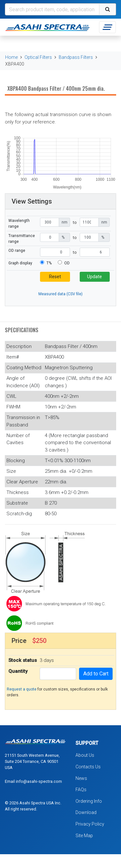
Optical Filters (38, 57)
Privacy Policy (90, 824)
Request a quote (21, 689)
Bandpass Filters (76, 57)
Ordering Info (89, 801)
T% (49, 263)
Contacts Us (88, 766)
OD (67, 263)
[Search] (52, 9)
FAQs (81, 789)
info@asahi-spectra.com (39, 781)
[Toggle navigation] (107, 27)
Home (11, 57)
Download (86, 812)
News (81, 778)
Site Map (84, 835)
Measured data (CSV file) (60, 294)
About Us (85, 755)
